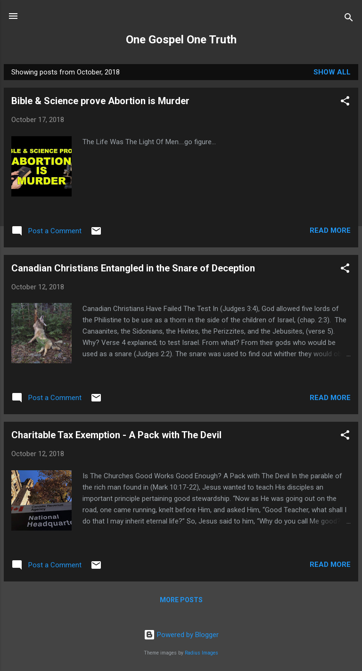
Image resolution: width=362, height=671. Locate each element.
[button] (345, 102)
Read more (330, 230)
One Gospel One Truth (181, 39)
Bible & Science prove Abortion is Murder (100, 100)
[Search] (348, 19)
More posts (181, 600)
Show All (332, 72)
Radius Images (201, 653)
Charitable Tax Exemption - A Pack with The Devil (116, 435)
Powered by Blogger (181, 634)
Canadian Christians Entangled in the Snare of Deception (133, 268)
